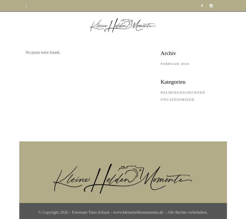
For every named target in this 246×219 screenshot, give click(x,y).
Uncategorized (177, 99)
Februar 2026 (174, 64)
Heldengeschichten (182, 92)
